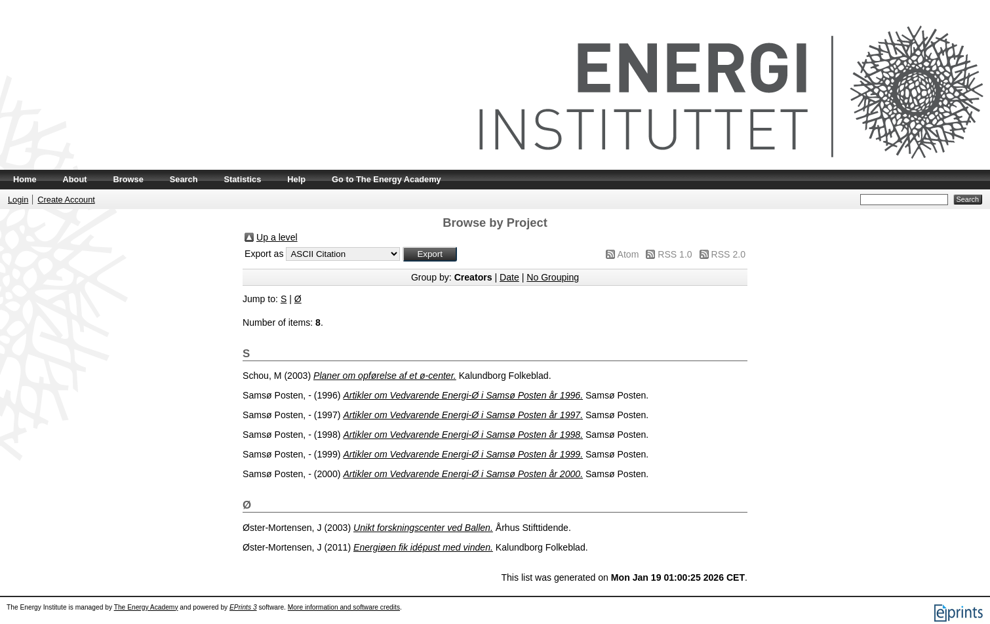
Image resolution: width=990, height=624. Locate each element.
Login (18, 200)
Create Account (66, 200)
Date (509, 277)
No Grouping (552, 277)
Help (296, 179)
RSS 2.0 (728, 254)
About (75, 179)
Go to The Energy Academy (386, 179)
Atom (628, 254)
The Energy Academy (146, 607)
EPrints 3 (243, 607)
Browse (128, 179)
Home (25, 179)
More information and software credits (344, 607)
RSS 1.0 (675, 254)
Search (184, 179)
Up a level (277, 237)
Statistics (242, 179)
